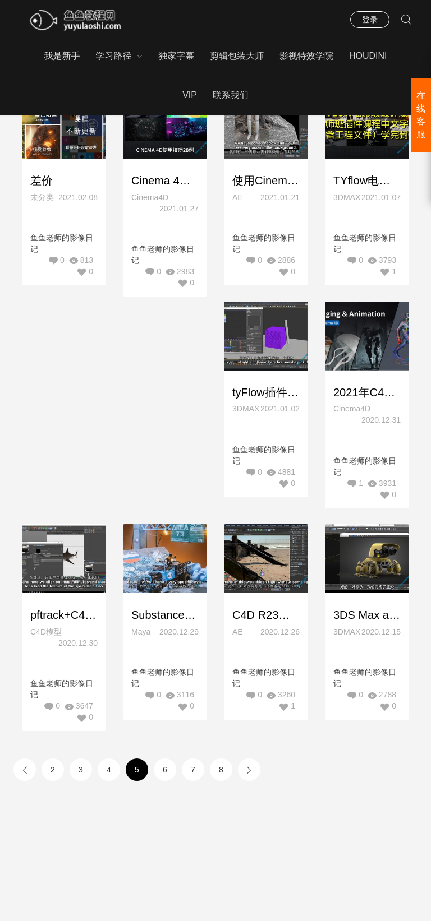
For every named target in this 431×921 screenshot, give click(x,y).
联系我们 (231, 95)
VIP (189, 95)
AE (237, 197)
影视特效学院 (306, 56)
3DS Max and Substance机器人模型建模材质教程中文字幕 (367, 616)
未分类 (42, 197)
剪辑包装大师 (237, 56)
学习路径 (113, 56)
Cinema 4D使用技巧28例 (165, 180)
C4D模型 (46, 632)
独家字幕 (176, 56)
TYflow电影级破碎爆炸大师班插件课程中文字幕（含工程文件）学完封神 (367, 180)
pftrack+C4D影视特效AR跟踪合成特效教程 (64, 616)
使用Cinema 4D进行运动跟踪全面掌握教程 (266, 180)
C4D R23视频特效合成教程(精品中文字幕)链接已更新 (266, 616)
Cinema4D (149, 197)
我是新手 (62, 56)
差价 (41, 180)
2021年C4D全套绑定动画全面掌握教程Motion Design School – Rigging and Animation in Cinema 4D (367, 393)
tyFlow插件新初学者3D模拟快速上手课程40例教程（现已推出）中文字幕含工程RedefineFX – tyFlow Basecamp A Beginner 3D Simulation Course (266, 393)
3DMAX (346, 197)
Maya (140, 632)
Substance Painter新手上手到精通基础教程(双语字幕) (165, 616)
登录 (370, 19)
